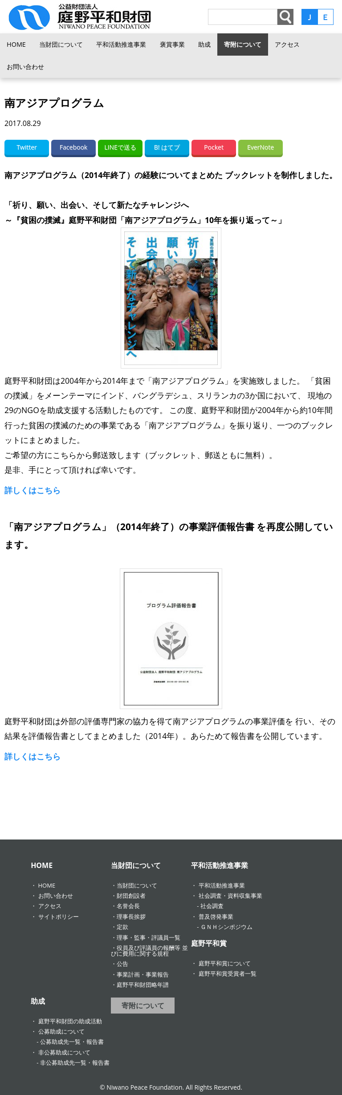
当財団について (61, 44)
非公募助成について (64, 1052)
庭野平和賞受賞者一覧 (227, 973)
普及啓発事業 (216, 916)
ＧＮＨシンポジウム (226, 927)
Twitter (26, 147)
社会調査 (212, 906)
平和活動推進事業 (121, 44)
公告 (122, 964)
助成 (204, 44)
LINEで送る (120, 147)
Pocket (214, 147)
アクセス (287, 44)
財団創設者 (131, 896)
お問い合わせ (25, 66)
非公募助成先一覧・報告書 (75, 1062)
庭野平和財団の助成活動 (70, 1021)
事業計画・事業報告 (143, 974)
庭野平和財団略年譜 (143, 985)
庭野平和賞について (225, 963)
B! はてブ (167, 147)
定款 (122, 927)
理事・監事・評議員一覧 (148, 937)
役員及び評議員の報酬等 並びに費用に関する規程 (149, 950)
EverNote (260, 147)
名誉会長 (128, 906)
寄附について (242, 44)
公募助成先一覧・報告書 (72, 1042)
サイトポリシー (58, 916)
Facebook (73, 147)
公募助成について (61, 1031)
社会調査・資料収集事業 (230, 896)
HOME (16, 44)
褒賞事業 (172, 44)
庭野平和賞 (209, 943)
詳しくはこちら (32, 490)
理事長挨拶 (131, 916)
